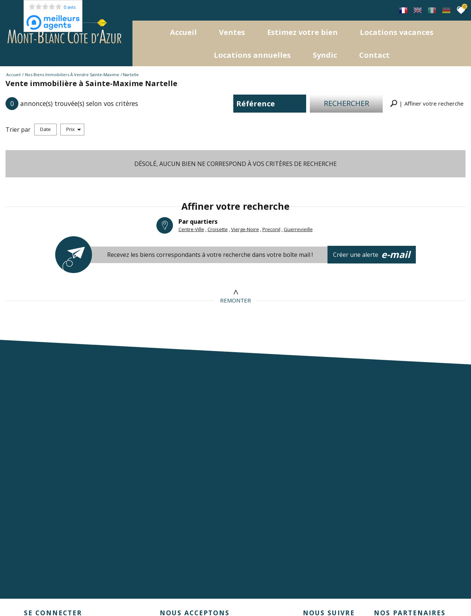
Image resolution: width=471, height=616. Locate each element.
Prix (73, 129)
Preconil (271, 229)
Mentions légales (66, 594)
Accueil (183, 32)
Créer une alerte (372, 255)
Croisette (218, 229)
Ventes (232, 32)
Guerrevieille (298, 229)
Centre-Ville (191, 229)
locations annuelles (252, 55)
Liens (130, 594)
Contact (374, 55)
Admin (145, 594)
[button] (426, 104)
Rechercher (346, 103)
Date (45, 129)
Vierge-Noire (245, 229)
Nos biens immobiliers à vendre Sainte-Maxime (72, 74)
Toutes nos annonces (179, 594)
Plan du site (31, 594)
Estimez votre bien (302, 32)
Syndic (325, 55)
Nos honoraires (104, 594)
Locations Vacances (396, 32)
